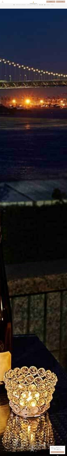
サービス (48, 7)
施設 (44, 7)
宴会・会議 (41, 7)
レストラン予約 (60, 2)
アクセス (52, 7)
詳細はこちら (59, 449)
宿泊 (14, 7)
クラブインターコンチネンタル (21, 7)
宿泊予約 (50, 2)
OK (57, 452)
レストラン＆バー (30, 7)
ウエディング (36, 7)
